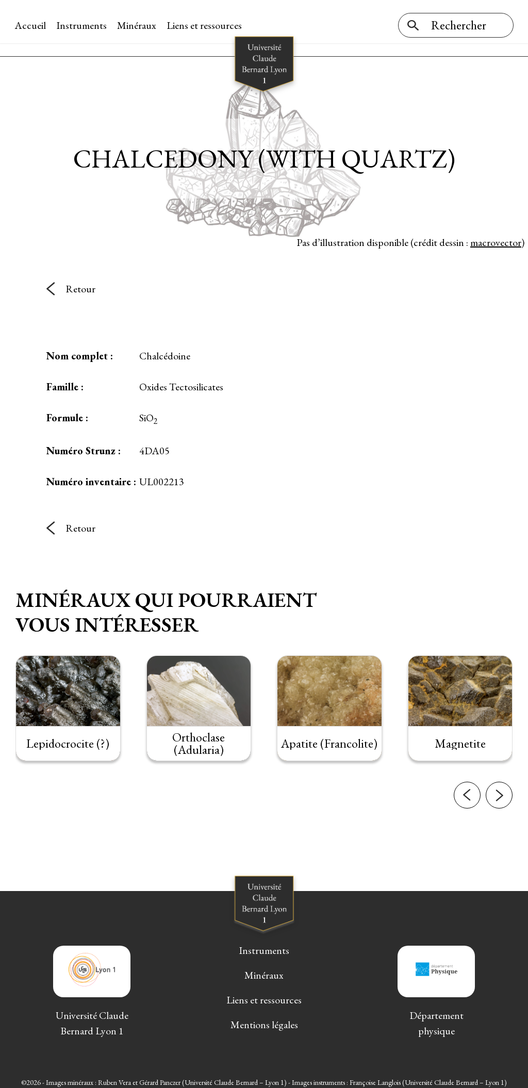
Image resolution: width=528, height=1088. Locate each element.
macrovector (495, 236)
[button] (467, 790)
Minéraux (137, 25)
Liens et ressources (205, 25)
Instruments (82, 25)
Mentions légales (264, 1019)
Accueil (31, 25)
